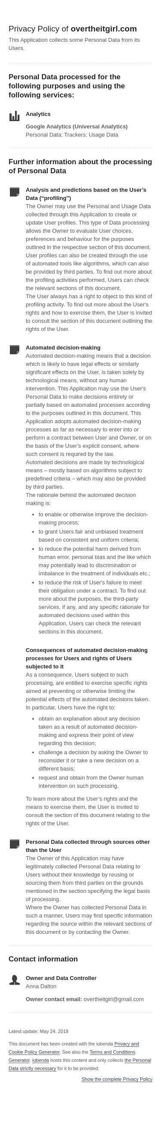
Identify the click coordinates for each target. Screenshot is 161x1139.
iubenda (40, 1060)
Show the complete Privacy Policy (117, 1079)
